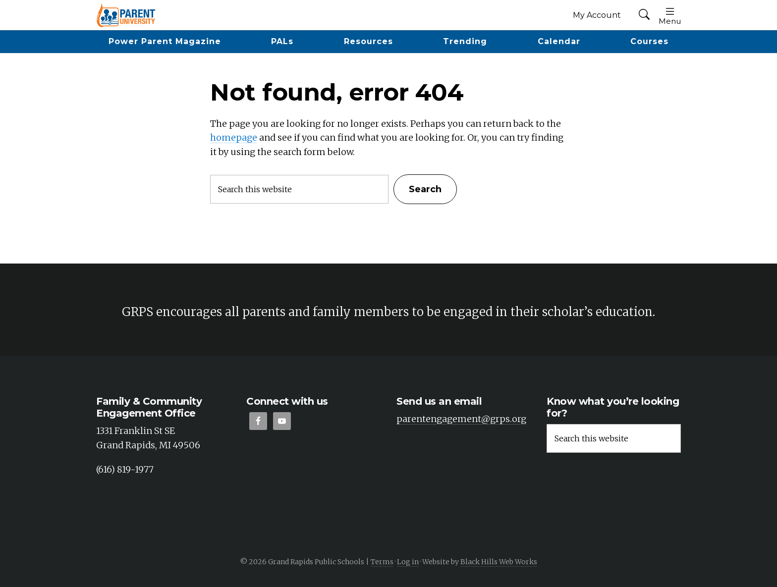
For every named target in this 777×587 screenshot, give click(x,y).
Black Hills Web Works (498, 561)
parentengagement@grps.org (461, 419)
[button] (644, 15)
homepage (233, 137)
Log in (408, 561)
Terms (382, 561)
